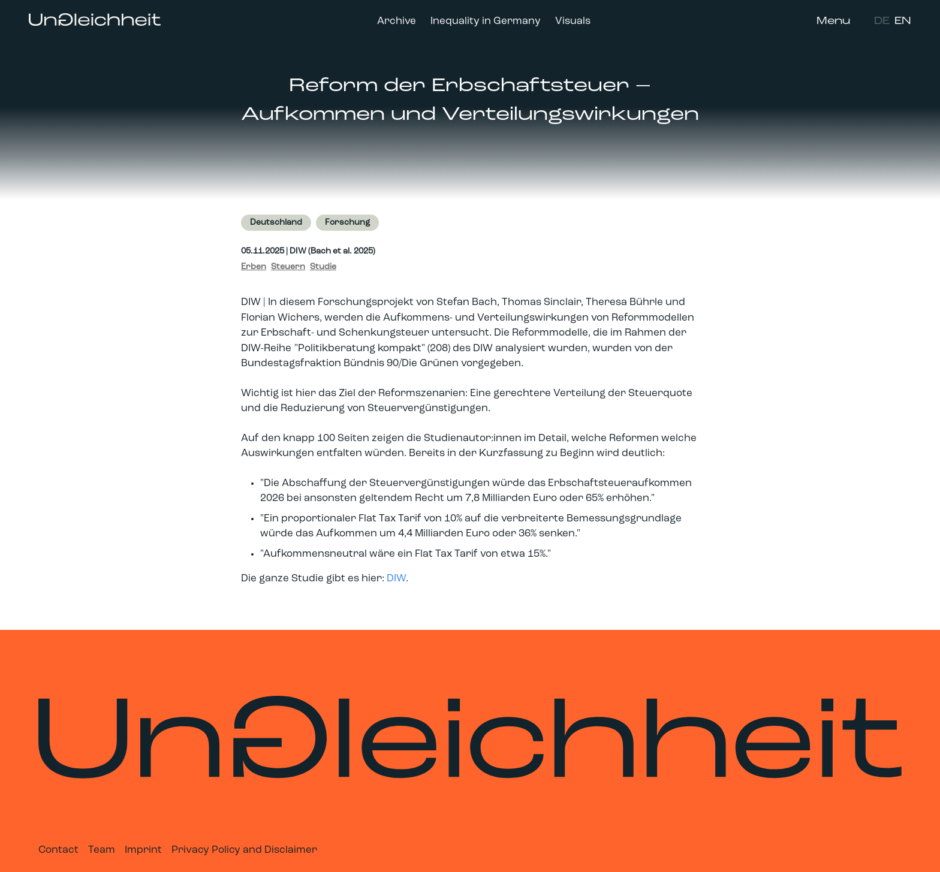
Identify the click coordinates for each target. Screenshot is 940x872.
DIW (396, 579)
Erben (253, 266)
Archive (396, 21)
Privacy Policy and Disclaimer (244, 850)
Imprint (143, 850)
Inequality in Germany (485, 21)
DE (882, 21)
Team (101, 850)
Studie (323, 266)
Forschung (347, 222)
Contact (58, 850)
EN (902, 21)
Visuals (572, 21)
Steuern (288, 266)
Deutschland (276, 222)
